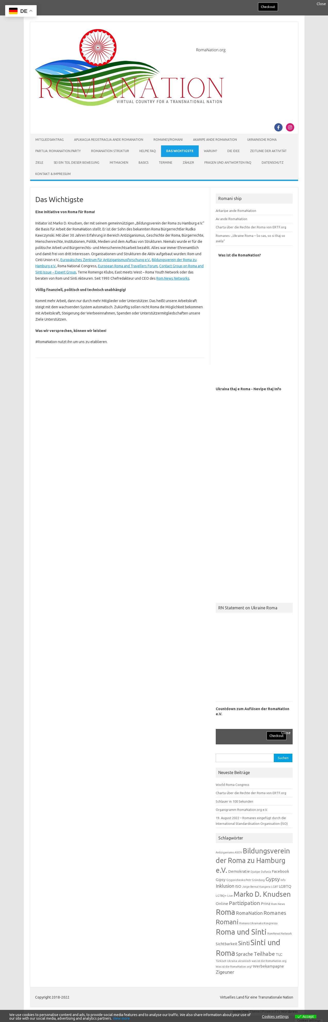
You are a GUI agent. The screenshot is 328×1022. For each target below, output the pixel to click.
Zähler (188, 162)
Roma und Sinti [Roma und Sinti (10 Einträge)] (241, 932)
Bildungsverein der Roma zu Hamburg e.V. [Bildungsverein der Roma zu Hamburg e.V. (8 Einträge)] (253, 860)
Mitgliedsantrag (49, 139)
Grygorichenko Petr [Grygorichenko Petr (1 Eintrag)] (238, 880)
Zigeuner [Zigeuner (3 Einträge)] (225, 972)
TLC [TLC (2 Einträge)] (279, 954)
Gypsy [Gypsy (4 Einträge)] (273, 879)
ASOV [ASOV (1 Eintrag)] (238, 852)
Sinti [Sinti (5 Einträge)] (244, 943)
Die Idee (233, 151)
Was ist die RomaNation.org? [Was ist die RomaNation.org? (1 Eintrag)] (234, 966)
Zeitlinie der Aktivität (268, 151)
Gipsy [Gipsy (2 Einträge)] (221, 879)
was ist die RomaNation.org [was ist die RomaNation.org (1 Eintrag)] (269, 960)
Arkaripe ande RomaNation (236, 210)
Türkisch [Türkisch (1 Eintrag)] (221, 960)
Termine (165, 162)
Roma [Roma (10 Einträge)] (225, 912)
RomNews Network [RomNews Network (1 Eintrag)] (279, 933)
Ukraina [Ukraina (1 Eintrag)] (232, 960)
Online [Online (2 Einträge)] (222, 903)
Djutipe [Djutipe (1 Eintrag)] (255, 871)
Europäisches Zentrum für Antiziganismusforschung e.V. (105, 260)
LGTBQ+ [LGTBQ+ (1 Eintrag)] (221, 895)
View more (121, 1018)
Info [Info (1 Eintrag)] (283, 880)
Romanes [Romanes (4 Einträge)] (274, 913)
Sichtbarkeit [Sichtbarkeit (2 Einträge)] (226, 944)
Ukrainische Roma (262, 139)
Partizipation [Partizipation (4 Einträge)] (244, 903)
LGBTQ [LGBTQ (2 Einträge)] (285, 886)
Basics (143, 162)
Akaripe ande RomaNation (215, 139)
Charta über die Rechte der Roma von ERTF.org (251, 227)
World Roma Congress (232, 784)
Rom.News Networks (172, 278)
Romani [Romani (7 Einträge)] (227, 922)
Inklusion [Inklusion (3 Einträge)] (225, 885)
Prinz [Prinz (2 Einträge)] (265, 903)
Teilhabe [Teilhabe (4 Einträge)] (264, 954)
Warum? (210, 151)
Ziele (39, 162)
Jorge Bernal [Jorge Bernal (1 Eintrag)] (250, 886)
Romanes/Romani (168, 139)
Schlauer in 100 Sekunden (234, 801)
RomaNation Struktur (110, 151)
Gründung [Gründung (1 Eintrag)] (258, 880)
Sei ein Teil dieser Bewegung (76, 162)
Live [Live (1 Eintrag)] (230, 895)
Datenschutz (273, 162)
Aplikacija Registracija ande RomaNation (108, 139)
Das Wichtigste (180, 151)
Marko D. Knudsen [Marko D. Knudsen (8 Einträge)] (262, 894)
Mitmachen (119, 162)
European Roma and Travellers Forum (128, 266)
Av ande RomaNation (231, 219)
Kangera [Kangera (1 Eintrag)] (264, 886)
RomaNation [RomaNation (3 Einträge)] (249, 913)
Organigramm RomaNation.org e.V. (242, 809)
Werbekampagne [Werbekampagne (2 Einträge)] (268, 966)
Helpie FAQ (147, 151)
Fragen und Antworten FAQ (227, 162)
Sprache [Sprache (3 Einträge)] (244, 954)
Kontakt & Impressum (53, 174)
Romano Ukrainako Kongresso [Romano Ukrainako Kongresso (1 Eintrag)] (258, 923)
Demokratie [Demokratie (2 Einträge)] (239, 871)
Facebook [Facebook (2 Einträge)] (280, 871)
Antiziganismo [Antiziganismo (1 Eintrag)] (225, 852)
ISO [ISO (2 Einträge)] (238, 886)
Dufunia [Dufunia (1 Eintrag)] (266, 871)
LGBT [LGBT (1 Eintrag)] (274, 886)
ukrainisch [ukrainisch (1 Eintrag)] (244, 960)
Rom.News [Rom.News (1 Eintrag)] (278, 903)
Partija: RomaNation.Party (58, 151)
